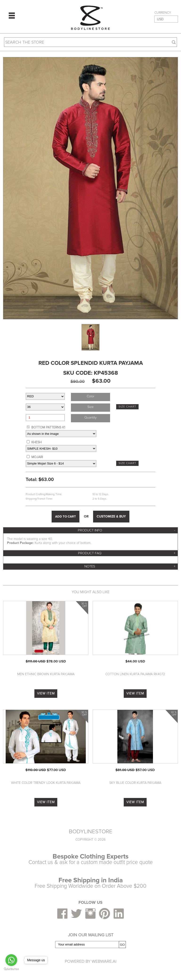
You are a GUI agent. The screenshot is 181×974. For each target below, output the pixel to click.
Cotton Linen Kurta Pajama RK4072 (135, 674)
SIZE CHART (127, 406)
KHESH (36, 442)
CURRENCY (162, 12)
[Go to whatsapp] (11, 960)
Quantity (90, 417)
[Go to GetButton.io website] (11, 969)
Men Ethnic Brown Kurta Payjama (45, 674)
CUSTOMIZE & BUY (111, 516)
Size (90, 407)
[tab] (90, 530)
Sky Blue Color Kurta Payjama (135, 783)
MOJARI (37, 457)
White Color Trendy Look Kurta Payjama (45, 783)
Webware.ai (104, 961)
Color (90, 396)
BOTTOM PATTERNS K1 (48, 427)
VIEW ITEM (46, 693)
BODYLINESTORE (90, 831)
